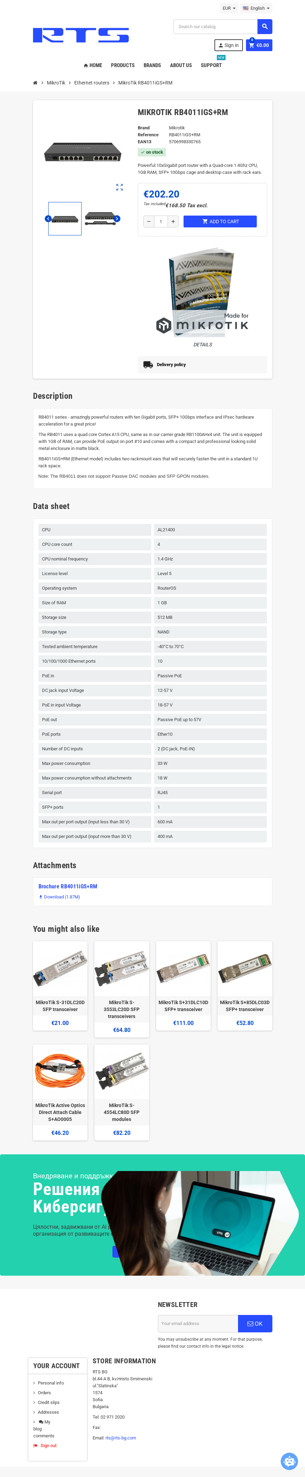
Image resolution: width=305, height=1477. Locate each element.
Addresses (48, 1412)
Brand (144, 127)
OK (255, 1323)
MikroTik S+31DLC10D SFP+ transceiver (183, 1006)
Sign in (228, 45)
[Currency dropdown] (229, 8)
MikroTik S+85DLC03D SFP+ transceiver (245, 1006)
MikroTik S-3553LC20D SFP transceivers (121, 1009)
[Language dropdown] (256, 8)
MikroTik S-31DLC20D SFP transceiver (60, 1006)
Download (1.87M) (59, 896)
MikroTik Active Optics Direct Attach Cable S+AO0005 (60, 1112)
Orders (44, 1392)
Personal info (51, 1383)
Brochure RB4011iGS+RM (68, 886)
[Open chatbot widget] (289, 1461)
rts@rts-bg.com (120, 1437)
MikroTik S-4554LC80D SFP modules (121, 1112)
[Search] (222, 26)
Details (202, 344)
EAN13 (144, 141)
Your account (56, 1366)
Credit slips (49, 1402)
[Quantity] (161, 221)
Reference (148, 134)
